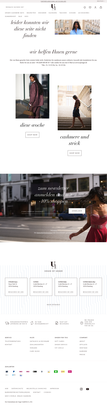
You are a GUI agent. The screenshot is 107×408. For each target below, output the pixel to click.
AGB (6, 388)
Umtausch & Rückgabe (39, 341)
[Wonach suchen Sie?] (16, 7)
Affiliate (83, 344)
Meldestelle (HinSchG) (37, 388)
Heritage (83, 348)
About (82, 341)
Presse (82, 354)
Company (84, 337)
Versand (33, 348)
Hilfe (32, 337)
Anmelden (77, 211)
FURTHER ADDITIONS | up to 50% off (53, 1)
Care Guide (35, 351)
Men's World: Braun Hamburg (18, 396)
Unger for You (61, 337)
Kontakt (8, 344)
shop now (32, 135)
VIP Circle (59, 348)
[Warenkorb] (100, 7)
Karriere (83, 351)
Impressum (54, 388)
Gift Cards (59, 341)
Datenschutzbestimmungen (44, 233)
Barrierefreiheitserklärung (17, 392)
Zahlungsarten (37, 344)
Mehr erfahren (53, 304)
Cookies (47, 392)
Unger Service (61, 344)
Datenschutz (17, 388)
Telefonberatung (13, 341)
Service (8, 337)
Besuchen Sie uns (16, 292)
